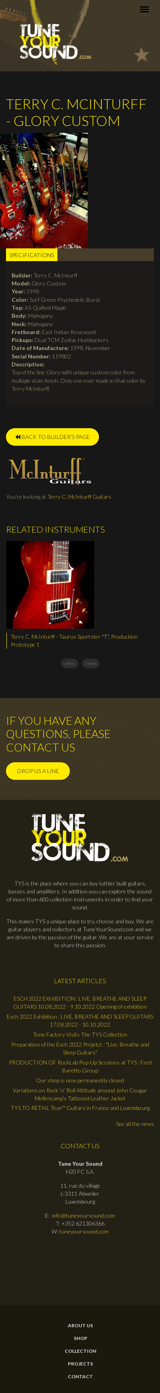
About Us (80, 1325)
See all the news (135, 1123)
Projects (80, 1364)
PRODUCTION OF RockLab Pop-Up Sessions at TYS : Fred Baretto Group (80, 1066)
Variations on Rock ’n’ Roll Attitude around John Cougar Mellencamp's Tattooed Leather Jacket (80, 1094)
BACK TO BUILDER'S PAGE (52, 436)
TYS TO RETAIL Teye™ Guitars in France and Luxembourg (80, 1107)
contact (80, 1376)
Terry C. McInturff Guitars (79, 496)
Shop (80, 1338)
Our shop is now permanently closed (80, 1080)
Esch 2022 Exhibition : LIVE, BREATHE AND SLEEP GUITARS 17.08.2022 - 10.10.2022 (80, 1020)
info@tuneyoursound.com (83, 1215)
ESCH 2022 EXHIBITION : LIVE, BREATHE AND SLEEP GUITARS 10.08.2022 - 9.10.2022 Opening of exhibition (80, 1002)
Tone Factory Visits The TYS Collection (80, 1034)
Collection (80, 1351)
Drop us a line (38, 770)
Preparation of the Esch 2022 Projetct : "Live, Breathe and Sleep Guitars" (80, 1048)
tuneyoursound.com (84, 1231)
